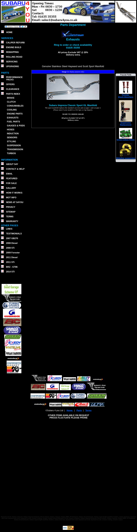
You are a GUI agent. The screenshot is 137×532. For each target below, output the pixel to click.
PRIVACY (10, 207)
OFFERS (10, 84)
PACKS (10, 80)
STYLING (11, 141)
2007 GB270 (12, 238)
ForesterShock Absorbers (125, 95)
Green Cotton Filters (125, 139)
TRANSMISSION (15, 149)
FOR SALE (11, 183)
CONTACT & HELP (15, 169)
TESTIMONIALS (14, 233)
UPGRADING (12, 66)
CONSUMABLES (15, 106)
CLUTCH (11, 102)
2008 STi (10, 248)
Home (70, 410)
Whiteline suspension (125, 157)
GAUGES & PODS (16, 126)
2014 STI (10, 272)
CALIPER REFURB (15, 43)
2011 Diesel (12, 257)
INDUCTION (13, 133)
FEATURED (11, 178)
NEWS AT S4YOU (14, 202)
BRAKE (10, 98)
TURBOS (11, 153)
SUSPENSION (14, 145)
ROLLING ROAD (14, 57)
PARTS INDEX (13, 94)
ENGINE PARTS (15, 114)
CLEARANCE (12, 89)
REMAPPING (12, 52)
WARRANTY (12, 221)
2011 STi (10, 262)
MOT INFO (11, 197)
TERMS (9, 216)
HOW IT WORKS (14, 193)
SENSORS (12, 137)
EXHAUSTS (12, 118)
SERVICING (12, 62)
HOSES (10, 129)
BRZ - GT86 (12, 267)
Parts (79, 410)
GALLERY (11, 188)
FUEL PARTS (13, 122)
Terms (88, 410)
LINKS (9, 229)
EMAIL (9, 174)
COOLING (12, 110)
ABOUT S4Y (12, 164)
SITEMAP (10, 212)
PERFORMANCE (14, 77)
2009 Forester (13, 253)
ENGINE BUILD (13, 47)
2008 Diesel (12, 243)
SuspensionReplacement (125, 123)
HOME (9, 32)
